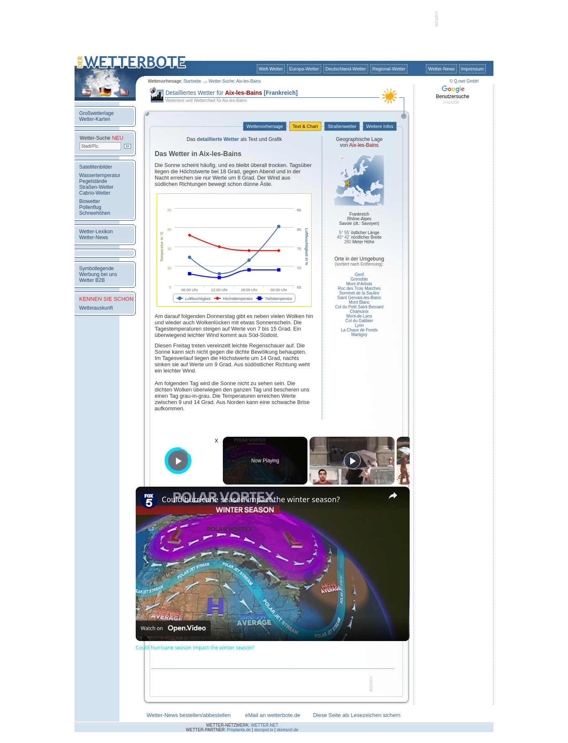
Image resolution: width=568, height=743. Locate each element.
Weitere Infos (380, 126)
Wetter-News (441, 68)
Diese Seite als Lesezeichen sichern (356, 715)
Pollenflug (90, 207)
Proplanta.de (239, 729)
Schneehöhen (94, 213)
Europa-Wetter (304, 68)
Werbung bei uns (98, 274)
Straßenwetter (342, 126)
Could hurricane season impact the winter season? (251, 499)
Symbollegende (96, 268)
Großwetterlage (96, 113)
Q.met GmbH (466, 81)
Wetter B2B (92, 280)
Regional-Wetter (388, 68)
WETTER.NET (264, 725)
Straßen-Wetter (96, 187)
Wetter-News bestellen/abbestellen (189, 715)
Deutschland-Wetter (345, 68)
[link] (149, 500)
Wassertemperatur (99, 175)
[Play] (352, 460)
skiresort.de (287, 729)
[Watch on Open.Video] (173, 628)
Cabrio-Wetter (94, 193)
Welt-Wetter (271, 68)
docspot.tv (264, 729)
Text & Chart (305, 126)
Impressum (472, 68)
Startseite (192, 81)
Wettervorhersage (264, 126)
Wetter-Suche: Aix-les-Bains (235, 81)
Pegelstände (93, 181)
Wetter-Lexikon (96, 232)
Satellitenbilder (95, 167)
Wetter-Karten (94, 119)
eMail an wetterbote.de (272, 715)
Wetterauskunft (96, 308)
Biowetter (89, 201)
